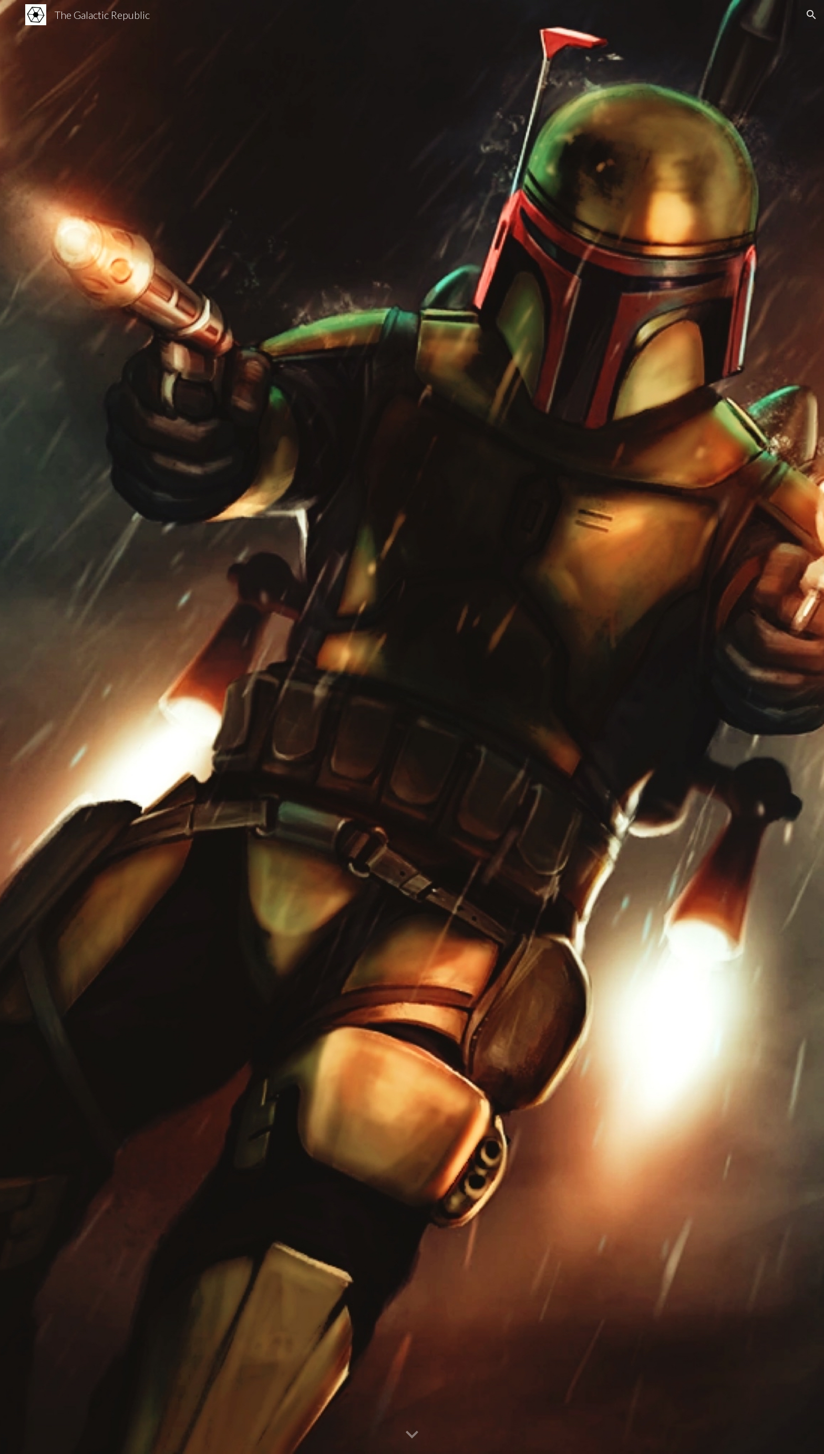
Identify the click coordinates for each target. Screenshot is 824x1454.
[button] (811, 14)
